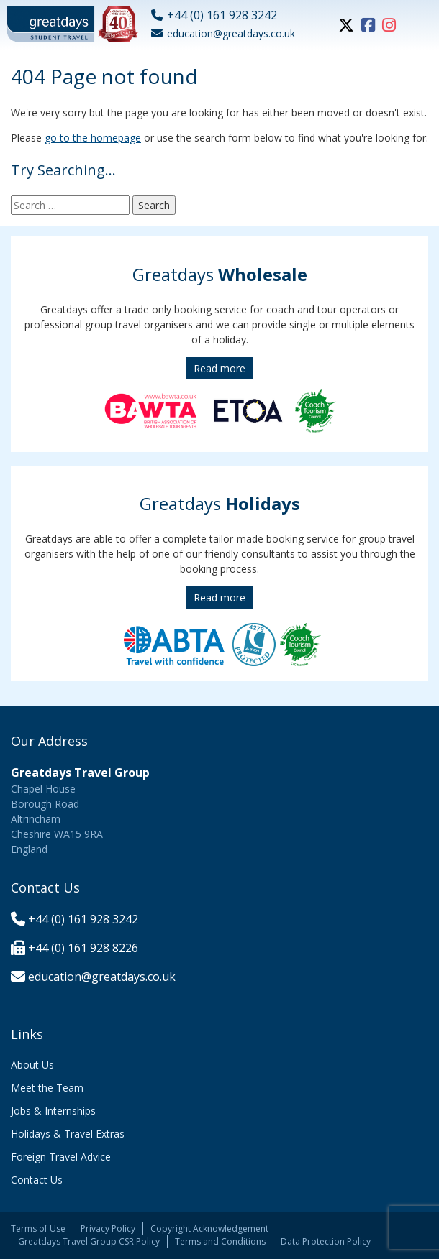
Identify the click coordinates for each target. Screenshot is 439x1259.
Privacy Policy (108, 1228)
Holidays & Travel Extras (68, 1133)
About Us (32, 1064)
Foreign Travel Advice (61, 1156)
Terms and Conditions (220, 1241)
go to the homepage (93, 137)
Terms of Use (38, 1228)
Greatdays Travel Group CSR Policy (89, 1241)
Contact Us (37, 1179)
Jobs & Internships (53, 1110)
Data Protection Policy (326, 1241)
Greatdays (219, 274)
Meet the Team (47, 1087)
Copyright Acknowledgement (209, 1228)
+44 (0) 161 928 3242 (83, 919)
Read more (219, 368)
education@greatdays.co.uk (102, 976)
